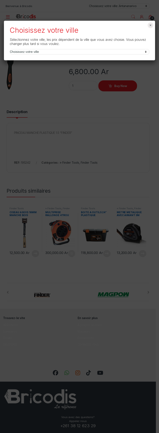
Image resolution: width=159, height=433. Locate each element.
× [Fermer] (150, 25)
